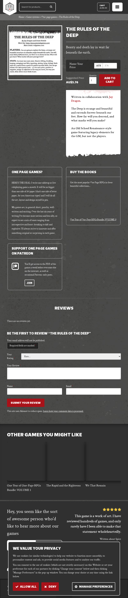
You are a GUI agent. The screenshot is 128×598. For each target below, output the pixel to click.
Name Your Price (76, 65)
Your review (14, 365)
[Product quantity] (92, 80)
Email (69, 386)
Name (10, 386)
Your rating (11, 356)
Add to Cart (109, 80)
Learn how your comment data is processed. (63, 411)
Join (29, 283)
